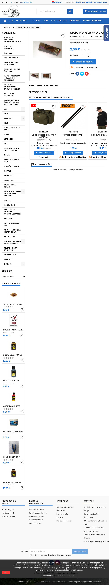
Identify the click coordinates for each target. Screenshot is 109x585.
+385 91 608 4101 (26, 2)
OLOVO (7, 134)
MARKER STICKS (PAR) (73, 135)
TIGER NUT (8, 175)
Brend (93, 37)
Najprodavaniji (11, 283)
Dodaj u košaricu (82, 61)
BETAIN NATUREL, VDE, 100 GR (13, 432)
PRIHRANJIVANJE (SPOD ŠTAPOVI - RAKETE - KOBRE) (11, 102)
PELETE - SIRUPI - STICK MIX (11, 249)
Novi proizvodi (8, 513)
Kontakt (5, 2)
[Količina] (83, 55)
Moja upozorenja (63, 521)
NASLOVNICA (9, 33)
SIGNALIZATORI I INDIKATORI (11, 63)
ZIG (5, 109)
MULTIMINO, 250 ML (12, 482)
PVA (6, 143)
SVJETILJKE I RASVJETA (9, 94)
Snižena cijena (8, 509)
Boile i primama (59, 20)
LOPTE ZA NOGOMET (8, 47)
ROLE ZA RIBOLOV (11, 58)
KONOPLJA (9, 180)
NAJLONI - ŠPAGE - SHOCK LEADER (12, 149)
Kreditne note (62, 514)
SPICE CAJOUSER (11, 381)
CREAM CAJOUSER (11, 406)
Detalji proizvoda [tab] (47, 85)
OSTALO (7, 171)
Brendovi (75, 20)
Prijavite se (79, 2)
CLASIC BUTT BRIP (11, 457)
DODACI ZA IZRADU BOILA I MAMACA (12, 242)
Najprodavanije (8, 516)
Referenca (75, 37)
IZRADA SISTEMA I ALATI (12, 128)
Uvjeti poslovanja (36, 516)
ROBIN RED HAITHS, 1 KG (13, 330)
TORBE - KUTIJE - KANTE (11, 160)
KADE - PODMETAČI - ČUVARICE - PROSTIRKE (12, 78)
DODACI (7, 264)
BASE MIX (8, 218)
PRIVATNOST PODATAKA (66, 576)
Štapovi (36, 20)
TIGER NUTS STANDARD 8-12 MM (13, 304)
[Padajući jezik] (58, 2)
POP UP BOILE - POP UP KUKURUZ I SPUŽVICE (12, 193)
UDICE (6, 114)
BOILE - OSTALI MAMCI (10, 186)
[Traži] (54, 11)
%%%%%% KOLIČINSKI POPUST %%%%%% (12, 39)
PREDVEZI (8, 118)
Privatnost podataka (38, 513)
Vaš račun (62, 500)
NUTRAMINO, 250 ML (12, 355)
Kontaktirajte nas (92, 20)
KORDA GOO (9, 205)
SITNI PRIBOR (10, 254)
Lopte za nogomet (19, 20)
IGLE (6, 123)
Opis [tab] (31, 85)
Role (45, 20)
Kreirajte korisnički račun (96, 2)
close (6, 572)
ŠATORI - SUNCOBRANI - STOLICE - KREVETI (12, 86)
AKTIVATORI (9, 236)
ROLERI (7, 155)
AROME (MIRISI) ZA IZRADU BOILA (12, 231)
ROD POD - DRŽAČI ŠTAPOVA (12, 70)
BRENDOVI (8, 259)
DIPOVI (7, 200)
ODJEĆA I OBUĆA (11, 166)
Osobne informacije (65, 507)
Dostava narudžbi (36, 509)
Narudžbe (60, 510)
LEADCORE (8, 139)
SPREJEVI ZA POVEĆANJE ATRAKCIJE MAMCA (12, 211)
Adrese (59, 517)
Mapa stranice (35, 523)
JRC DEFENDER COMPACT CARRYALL (44, 136)
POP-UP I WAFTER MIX (11, 224)
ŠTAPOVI (8, 53)
